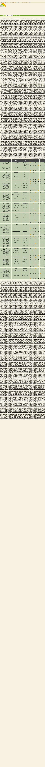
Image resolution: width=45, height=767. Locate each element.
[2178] (39, 95)
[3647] (33, 154)
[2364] (27, 103)
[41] (10, 280)
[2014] (8, 89)
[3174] (25, 135)
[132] (5, 21)
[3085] (17, 132)
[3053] (40, 130)
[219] (16, 24)
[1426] (28, 65)
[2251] (13, 99)
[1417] (9, 65)
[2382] (20, 104)
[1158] (3, 55)
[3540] (32, 150)
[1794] (39, 80)
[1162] (11, 55)
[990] (12, 48)
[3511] (16, 149)
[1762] (17, 79)
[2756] (43, 118)
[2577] (26, 111)
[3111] (27, 133)
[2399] (11, 105)
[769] (44, 41)
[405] (15, 30)
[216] (11, 24)
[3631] (44, 153)
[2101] (12, 93)
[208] (42, 23)
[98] (37, 19)
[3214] (20, 137)
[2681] (20, 116)
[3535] (22, 150)
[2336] (13, 102)
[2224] (2, 98)
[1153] (37, 54)
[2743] (16, 118)
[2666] (34, 115)
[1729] (37, 77)
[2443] (13, 106)
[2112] (35, 93)
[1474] (39, 67)
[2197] (34, 96)
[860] (18, 44)
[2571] (13, 111)
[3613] (6, 153)
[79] (13, 19)
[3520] (35, 149)
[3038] (8, 130)
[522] (32, 33)
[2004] (32, 88)
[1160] (7, 55)
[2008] (40, 88)
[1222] (3, 58)
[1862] (3, 83)
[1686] (36, 76)
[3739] (34, 158)
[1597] (29, 72)
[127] (41, 20)
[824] (2, 43)
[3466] (11, 147)
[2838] (36, 122)
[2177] (37, 95)
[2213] (23, 97)
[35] (2, 280)
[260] (39, 286)
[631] (36, 36)
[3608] (40, 152)
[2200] (40, 96)
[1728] (35, 77)
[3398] (3, 145)
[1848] (18, 82)
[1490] (28, 68)
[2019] (19, 89)
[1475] (41, 67)
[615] (10, 36)
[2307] (41, 100)
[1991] (5, 88)
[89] (26, 19)
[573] (28, 35)
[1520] (2, 70)
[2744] (18, 118)
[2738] (6, 118)
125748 (4, 276)
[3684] (21, 156)
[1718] (14, 77)
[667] (7, 38)
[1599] (33, 72)
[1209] (20, 57)
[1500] (4, 69)
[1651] (8, 75)
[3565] (40, 151)
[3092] (32, 132)
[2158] (42, 94)
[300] (18, 26)
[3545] (42, 150)
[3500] (38, 148)
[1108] (32, 53)
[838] (26, 43)
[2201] (42, 96)
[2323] (30, 101)
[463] (23, 31)
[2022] (25, 89)
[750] (12, 41)
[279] (27, 25)
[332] (27, 27)
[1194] (34, 56)
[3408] (24, 145)
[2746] (22, 118)
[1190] (25, 56)
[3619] (19, 153)
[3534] (20, 150)
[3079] (5, 132)
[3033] (42, 129)
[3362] (17, 143)
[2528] (13, 110)
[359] (27, 28)
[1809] (26, 81)
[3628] (38, 153)
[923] (34, 46)
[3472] (24, 147)
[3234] (17, 138)
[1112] (40, 53)
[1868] (15, 83)
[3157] (34, 134)
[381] (20, 29)
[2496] (35, 108)
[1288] (7, 60)
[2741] (12, 118)
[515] (21, 33)
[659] (38, 37)
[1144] (18, 54)
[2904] (40, 124)
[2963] (30, 127)
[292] (5, 26)
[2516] (32, 109)
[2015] (11, 89)
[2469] (23, 107)
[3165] (6, 135)
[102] (43, 19)
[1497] (42, 68)
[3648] (35, 154)
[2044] (27, 90)
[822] (43, 42)
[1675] (13, 76)
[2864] (2, 123)
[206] (39, 23)
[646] (17, 37)
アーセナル (25, 192)
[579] (38, 35)
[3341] (17, 142)
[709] (33, 39)
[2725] (23, 117)
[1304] (40, 60)
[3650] (39, 154)
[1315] (19, 61)
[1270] (14, 59)
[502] (43, 32)
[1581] (40, 71)
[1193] (31, 56)
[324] (13, 27)
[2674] (6, 116)
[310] (35, 26)
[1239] (38, 58)
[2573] (17, 111)
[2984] (29, 128)
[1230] (20, 58)
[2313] (9, 101)
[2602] (34, 112)
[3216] (24, 137)
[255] (31, 286)
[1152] (35, 54)
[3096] (40, 132)
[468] (31, 31)
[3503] (44, 148)
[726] (17, 40)
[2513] (26, 109)
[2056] (7, 91)
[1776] (2, 80)
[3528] (7, 150)
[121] (31, 20)
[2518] (36, 109)
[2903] (38, 124)
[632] (38, 36)
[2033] (4, 90)
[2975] (11, 128)
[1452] (38, 66)
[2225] (4, 98)
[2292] (10, 100)
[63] (37, 280)
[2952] (7, 127)
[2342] (25, 102)
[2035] (8, 90)
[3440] (2, 146)
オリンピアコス (16, 162)
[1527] (16, 70)
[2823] (5, 122)
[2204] (4, 97)
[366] (39, 28)
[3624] (29, 153)
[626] (28, 36)
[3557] (23, 151)
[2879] (33, 123)
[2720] (13, 117)
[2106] (22, 93)
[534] (8, 34)
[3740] (36, 158)
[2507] (13, 109)
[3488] (13, 148)
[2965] (34, 127)
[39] (7, 280)
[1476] (43, 67)
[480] (7, 32)
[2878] (31, 123)
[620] (18, 36)
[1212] (27, 57)
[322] (10, 27)
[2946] (39, 126)
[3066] (22, 131)
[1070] (42, 51)
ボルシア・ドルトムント (16, 194)
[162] (10, 22)
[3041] (15, 130)
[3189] (12, 136)
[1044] (32, 50)
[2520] (40, 109)
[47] (17, 280)
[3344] (24, 142)
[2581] (34, 111)
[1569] (15, 71)
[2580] (32, 111)
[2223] (44, 97)
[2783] (11, 120)
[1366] (36, 63)
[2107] (25, 93)
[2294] (14, 100)
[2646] (36, 114)
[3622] (25, 153)
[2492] (27, 108)
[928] (42, 46)
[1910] (14, 85)
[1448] (29, 66)
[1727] (33, 77)
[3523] (41, 149)
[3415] (38, 145)
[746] (6, 41)
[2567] (5, 111)
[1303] (38, 60)
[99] (38, 19)
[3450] (22, 146)
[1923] (41, 85)
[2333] (6, 102)
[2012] (4, 89)
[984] (2, 48)
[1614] (20, 73)
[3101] (6, 133)
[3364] (21, 143)
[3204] (43, 136)
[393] (40, 29)
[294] (8, 26)
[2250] (11, 99)
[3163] (2, 135)
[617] (13, 36)
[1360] (24, 63)
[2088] (29, 92)
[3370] (34, 143)
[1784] (18, 80)
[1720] (18, 77)
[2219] (36, 97)
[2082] (17, 92)
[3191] (16, 136)
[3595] (13, 152)
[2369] (37, 103)
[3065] (20, 131)
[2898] (28, 124)
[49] (20, 280)
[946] (28, 47)
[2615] (16, 113)
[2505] (9, 109)
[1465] (20, 67)
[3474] (28, 147)
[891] (25, 45)
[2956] (15, 127)
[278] (26, 25)
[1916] (27, 85)
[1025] (37, 49)
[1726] (31, 77)
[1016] (18, 49)
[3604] (32, 152)
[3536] (24, 150)
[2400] (13, 105)
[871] (36, 44)
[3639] (16, 154)
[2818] (39, 121)
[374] (8, 29)
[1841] (4, 82)
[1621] (34, 73)
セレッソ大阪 (25, 263)
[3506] (6, 149)
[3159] (38, 134)
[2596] (21, 112)
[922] (32, 46)
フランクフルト (16, 240)
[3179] (36, 135)
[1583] (44, 71)
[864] (25, 44)
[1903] (44, 84)
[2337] (15, 102)
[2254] (20, 99)
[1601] (37, 72)
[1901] (40, 84)
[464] (25, 31)
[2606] (42, 112)
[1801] (9, 81)
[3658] (11, 155)
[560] (7, 35)
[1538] (39, 70)
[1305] (42, 60)
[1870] (20, 83)
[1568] (13, 71)
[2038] (14, 90)
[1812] (32, 81)
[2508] (15, 109)
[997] (24, 48)
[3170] (17, 135)
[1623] (38, 73)
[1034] (11, 50)
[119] (27, 20)
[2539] (36, 110)
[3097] (42, 132)
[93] (31, 19)
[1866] (11, 83)
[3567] (44, 151)
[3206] (3, 137)
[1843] (8, 82)
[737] (35, 40)
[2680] (18, 116)
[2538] (34, 110)
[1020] (27, 49)
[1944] (40, 86)
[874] (41, 44)
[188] (9, 23)
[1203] (8, 57)
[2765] (17, 119)
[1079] (16, 52)
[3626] (34, 153)
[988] (9, 48)
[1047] (38, 50)
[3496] (29, 148)
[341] (42, 27)
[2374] (3, 104)
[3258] (22, 139)
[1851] (25, 82)
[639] (5, 37)
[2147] (19, 94)
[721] (8, 40)
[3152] (24, 134)
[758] (26, 41)
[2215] (27, 97)
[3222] (36, 137)
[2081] (15, 92)
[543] (23, 34)
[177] (35, 22)
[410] (23, 30)
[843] (34, 43)
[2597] (23, 112)
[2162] (6, 95)
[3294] (8, 140)
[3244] (38, 138)
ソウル (25, 265)
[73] (6, 19)
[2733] (40, 117)
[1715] (8, 77)
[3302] (25, 140)
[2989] (40, 128)
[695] (10, 39)
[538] (15, 34)
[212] (5, 24)
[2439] (5, 106)
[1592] (18, 72)
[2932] (10, 126)
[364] (36, 28)
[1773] (40, 79)
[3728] (24, 157)
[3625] (31, 153)
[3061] (12, 131)
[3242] (34, 138)
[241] (7, 286)
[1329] (4, 62)
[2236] (27, 98)
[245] (14, 286)
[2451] (30, 106)
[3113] (31, 133)
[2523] (2, 110)
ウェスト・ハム (25, 217)
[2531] (19, 110)
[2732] (38, 117)
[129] (44, 20)
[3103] (11, 133)
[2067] (30, 91)
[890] (23, 45)
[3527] (5, 150)
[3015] (5, 129)
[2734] (42, 117)
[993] (17, 48)
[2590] (8, 112)
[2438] (3, 106)
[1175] (38, 55)
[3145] (9, 134)
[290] (1, 26)
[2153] (31, 94)
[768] (42, 41)
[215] (10, 24)
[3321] (20, 141)
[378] (15, 29)
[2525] (6, 110)
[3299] (19, 140)
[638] (3, 37)
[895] (32, 45)
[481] (8, 32)
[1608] (7, 73)
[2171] (25, 95)
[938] (15, 47)
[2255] (22, 99)
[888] (20, 45)
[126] (39, 20)
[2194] (28, 96)
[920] (29, 46)
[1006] (42, 48)
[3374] (42, 143)
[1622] (36, 73)
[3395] (41, 144)
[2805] (12, 121)
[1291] (13, 60)
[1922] (39, 85)
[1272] (18, 59)
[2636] (15, 114)
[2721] (15, 117)
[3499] (36, 148)
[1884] (4, 84)
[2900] (32, 124)
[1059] (19, 51)
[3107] (19, 133)
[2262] (36, 99)
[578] (37, 35)
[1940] (32, 86)
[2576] (24, 111)
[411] (25, 30)
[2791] (27, 120)
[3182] (42, 135)
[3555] (19, 151)
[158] (3, 22)
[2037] (12, 90)
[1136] (2, 54)
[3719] (5, 157)
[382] (21, 29)
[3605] (34, 152)
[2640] (24, 114)
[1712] (2, 77)
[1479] (5, 68)
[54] (26, 280)
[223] (23, 24)
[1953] (15, 87)
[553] (40, 34)
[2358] (14, 103)
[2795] (36, 120)
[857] (13, 44)
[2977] (15, 128)
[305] (26, 26)
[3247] (44, 138)
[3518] (31, 149)
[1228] (15, 58)
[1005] (40, 48)
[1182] (8, 56)
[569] (22, 35)
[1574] (25, 71)
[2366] (31, 103)
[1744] (24, 78)
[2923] (36, 125)
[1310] (8, 61)
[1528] (18, 70)
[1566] (8, 71)
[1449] (31, 66)
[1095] (5, 53)
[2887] (5, 124)
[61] (35, 280)
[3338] (11, 142)
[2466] (17, 107)
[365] (37, 28)
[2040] (18, 90)
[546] (28, 34)
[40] (8, 280)
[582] (43, 35)
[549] (33, 34)
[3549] (6, 151)
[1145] (20, 54)
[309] (33, 26)
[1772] (38, 79)
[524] (36, 33)
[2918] (25, 125)
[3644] (27, 154)
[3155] (30, 134)
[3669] (34, 155)
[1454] (42, 66)
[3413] (34, 145)
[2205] (6, 97)
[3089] (26, 132)
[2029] (40, 89)
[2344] (29, 102)
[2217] (31, 97)
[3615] (11, 153)
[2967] (38, 127)
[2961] (26, 127)
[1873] (26, 83)
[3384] (18, 144)
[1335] (16, 62)
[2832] (24, 122)
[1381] (23, 64)
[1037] (17, 50)
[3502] (42, 148)
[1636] (21, 74)
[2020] (21, 89)
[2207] (11, 97)
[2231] (16, 98)
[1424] (24, 65)
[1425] (26, 65)
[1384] (29, 64)
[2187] (13, 96)
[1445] (23, 66)
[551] (36, 34)
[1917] (29, 85)
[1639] (27, 74)
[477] (2, 32)
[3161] (42, 134)
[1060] (21, 51)
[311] (36, 26)
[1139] (8, 54)
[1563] (2, 71)
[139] (16, 21)
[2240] (35, 98)
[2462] (8, 107)
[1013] (12, 49)
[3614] (8, 153)
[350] (12, 28)
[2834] (28, 122)
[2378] (11, 104)
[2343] (27, 102)
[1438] (8, 66)
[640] (7, 37)
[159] (5, 22)
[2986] (34, 128)
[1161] (9, 55)
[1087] (33, 52)
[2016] (13, 89)
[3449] (20, 146)
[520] (29, 33)
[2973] (6, 128)
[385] (26, 29)
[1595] (25, 72)
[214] (8, 24)
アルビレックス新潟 (16, 254)
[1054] (8, 51)
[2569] (9, 111)
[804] (13, 42)
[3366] (25, 143)
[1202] (6, 57)
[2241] (37, 98)
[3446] (14, 146)
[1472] (35, 67)
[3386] (22, 144)
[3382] (14, 144)
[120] (29, 20)
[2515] (30, 109)
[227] (30, 24)
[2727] (27, 117)
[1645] (40, 74)
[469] (33, 31)
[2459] (2, 107)
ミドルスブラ (16, 224)
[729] (22, 40)
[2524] (4, 110)
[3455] (33, 146)
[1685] (34, 76)
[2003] (30, 88)
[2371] (41, 103)
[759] (27, 41)
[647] (18, 37)
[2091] (36, 92)
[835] (21, 43)
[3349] (34, 142)
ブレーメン (25, 238)
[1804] (15, 81)
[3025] (26, 129)
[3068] (27, 131)
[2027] (36, 89)
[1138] (6, 54)
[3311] (44, 140)
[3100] (4, 133)
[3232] (13, 138)
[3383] (16, 144)
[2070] (36, 91)
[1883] (2, 84)
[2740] (10, 118)
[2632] (7, 114)
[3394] (39, 144)
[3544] (40, 150)
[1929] (9, 86)
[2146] (17, 94)
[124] (36, 20)
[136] (11, 21)
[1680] (24, 76)
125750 (4, 271)
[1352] (7, 63)
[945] (26, 47)
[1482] (11, 68)
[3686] (25, 156)
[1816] (40, 81)
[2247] (5, 99)
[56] (28, 280)
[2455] (38, 106)
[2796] (38, 120)
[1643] (36, 74)
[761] (31, 41)
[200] (29, 23)
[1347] (41, 62)
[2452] (32, 106)
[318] (3, 27)
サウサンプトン (16, 219)
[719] (5, 40)
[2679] (16, 116)
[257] (34, 286)
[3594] (11, 152)
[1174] (36, 55)
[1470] (31, 67)
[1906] (6, 85)
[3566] (42, 151)
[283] (34, 25)
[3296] (13, 140)
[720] (7, 40)
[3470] (20, 147)
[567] (18, 35)
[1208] (18, 57)
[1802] (11, 81)
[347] (7, 28)
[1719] (16, 77)
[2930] (6, 126)
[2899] (30, 124)
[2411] (36, 105)
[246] (16, 286)
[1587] (8, 72)
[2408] (29, 105)
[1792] (35, 80)
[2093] (40, 92)
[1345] (37, 62)
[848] (42, 43)
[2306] (39, 100)
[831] (14, 43)
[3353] (42, 142)
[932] (5, 47)
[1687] (38, 76)
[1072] (2, 52)
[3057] (4, 131)
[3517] (29, 149)
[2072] (40, 91)
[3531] (13, 150)
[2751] (33, 118)
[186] (6, 23)
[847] (41, 43)
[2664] (29, 115)
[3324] (27, 141)
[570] (23, 35)
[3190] (14, 136)
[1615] (22, 73)
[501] (42, 32)
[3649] (37, 154)
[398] (3, 30)
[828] (9, 43)
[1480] (7, 68)
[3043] (19, 130)
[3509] (12, 149)
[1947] (2, 87)
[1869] (17, 83)
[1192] (29, 56)
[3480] (40, 147)
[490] (23, 32)
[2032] (2, 90)
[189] (11, 23)
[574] (30, 35)
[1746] (28, 78)
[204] (36, 23)
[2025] (31, 89)
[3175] (27, 135)
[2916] (21, 125)
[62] (36, 280)
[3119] (44, 133)
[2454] (36, 106)
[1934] (20, 86)
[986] (6, 48)
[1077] (12, 52)
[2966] (36, 127)
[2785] (15, 120)
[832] (16, 43)
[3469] (17, 147)
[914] (19, 46)
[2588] (4, 112)
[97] (36, 19)
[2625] (37, 113)
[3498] (34, 148)
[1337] (20, 62)
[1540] (43, 70)
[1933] (17, 86)
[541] (20, 34)
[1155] (41, 54)
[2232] (18, 98)
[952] (38, 47)
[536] (11, 34)
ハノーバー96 (16, 236)
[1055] (11, 51)
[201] (31, 23)
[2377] (9, 104)
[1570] (17, 71)
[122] (32, 20)
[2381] (17, 104)
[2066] (28, 91)
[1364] (32, 63)
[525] (37, 33)
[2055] (5, 91)
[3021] (17, 129)
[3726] (20, 157)
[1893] (23, 84)
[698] (15, 39)
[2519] (38, 109)
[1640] (29, 74)
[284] (36, 25)
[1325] (40, 61)
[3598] (20, 152)
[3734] (36, 157)
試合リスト (16, 15)
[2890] (11, 124)
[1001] (31, 48)
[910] (12, 46)
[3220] (32, 137)
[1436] (4, 66)
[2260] (32, 99)
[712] (38, 39)
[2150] (25, 94)
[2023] (27, 89)
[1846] (14, 82)
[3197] (29, 136)
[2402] (17, 105)
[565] (15, 35)
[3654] (3, 155)
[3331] (41, 141)
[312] (38, 26)
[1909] (12, 85)
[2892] (15, 124)
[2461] (6, 107)
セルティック (25, 250)
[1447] (27, 66)
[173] (28, 22)
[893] (28, 45)
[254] (29, 286)
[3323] (25, 141)
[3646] (31, 154)
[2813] (29, 121)
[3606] (36, 152)
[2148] (21, 94)
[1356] (15, 63)
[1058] (17, 51)
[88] (25, 19)
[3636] (10, 154)
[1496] (40, 68)
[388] (31, 29)
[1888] (13, 84)
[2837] (34, 122)
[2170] (22, 95)
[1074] (6, 52)
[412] (27, 30)
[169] (22, 22)
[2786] (17, 120)
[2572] (15, 111)
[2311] (5, 101)
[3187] (8, 136)
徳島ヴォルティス (25, 254)
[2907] (2, 125)
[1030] (3, 50)
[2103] (16, 93)
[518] (26, 33)
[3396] (43, 144)
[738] (37, 40)
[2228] (10, 98)
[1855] (33, 82)
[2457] (42, 106)
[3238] (25, 138)
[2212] (21, 97)
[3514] (22, 149)
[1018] (22, 49)
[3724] (15, 157)
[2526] (8, 110)
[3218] (28, 137)
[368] (42, 28)
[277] (24, 25)
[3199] (33, 136)
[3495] (27, 148)
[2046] (31, 90)
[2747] (25, 118)
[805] (15, 42)
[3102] (8, 133)
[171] (25, 22)
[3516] (27, 149)
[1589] (12, 72)
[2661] (23, 115)
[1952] (13, 87)
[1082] (22, 52)
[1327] (44, 61)
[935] (10, 47)
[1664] (35, 75)
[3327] (33, 141)
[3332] (43, 141)
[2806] (14, 121)
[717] (2, 40)
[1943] (38, 86)
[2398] (8, 105)
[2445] (17, 106)
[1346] (39, 62)
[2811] (25, 121)
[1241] (42, 58)
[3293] (6, 140)
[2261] (34, 99)
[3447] (16, 146)
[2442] (11, 106)
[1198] (42, 56)
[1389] (40, 64)
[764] (36, 41)
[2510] (20, 109)
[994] (19, 48)
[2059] (13, 91)
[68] (43, 280)
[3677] (6, 156)
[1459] (8, 67)
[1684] (32, 76)
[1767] (27, 79)
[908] (9, 46)
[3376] (2, 144)
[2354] (6, 103)
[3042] (17, 130)
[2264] (40, 99)
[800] (7, 42)
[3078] (3, 132)
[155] (43, 21)
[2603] (36, 112)
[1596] (27, 72)
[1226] (11, 58)
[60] (33, 280)
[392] (38, 29)
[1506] (17, 69)
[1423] (22, 65)
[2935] (16, 126)
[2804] (10, 121)
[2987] (36, 128)
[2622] (31, 113)
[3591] (5, 152)
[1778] (6, 80)
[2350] (42, 102)
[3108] (21, 133)
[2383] (22, 104)
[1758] (8, 79)
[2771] (30, 119)
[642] (10, 37)
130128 (4, 193)
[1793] (37, 80)
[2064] (24, 91)
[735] (32, 40)
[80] (15, 19)
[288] (42, 25)
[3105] (15, 133)
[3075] (41, 131)
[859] (16, 44)
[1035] (13, 50)
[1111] (38, 53)
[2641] (26, 114)
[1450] (34, 66)
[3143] (5, 134)
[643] (12, 37)
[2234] (22, 98)
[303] (23, 26)
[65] (40, 280)
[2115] (41, 93)
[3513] (20, 149)
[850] (1, 44)
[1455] (44, 66)
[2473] (31, 107)
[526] (39, 33)
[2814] (31, 121)
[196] (22, 23)
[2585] (42, 111)
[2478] (42, 107)
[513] (17, 33)
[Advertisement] (18, 9)
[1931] (13, 86)
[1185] (15, 56)
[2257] (26, 99)
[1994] (11, 88)
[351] (14, 28)
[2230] (14, 98)
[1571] (19, 71)
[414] (30, 30)
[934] (8, 47)
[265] (4, 25)
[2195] (30, 96)
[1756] (4, 79)
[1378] (17, 64)
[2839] (38, 122)
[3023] (22, 129)
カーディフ (25, 231)
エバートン (16, 192)
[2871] (16, 123)
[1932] (15, 86)
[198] (26, 23)
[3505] (4, 149)
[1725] (29, 77)
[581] (42, 35)
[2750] (31, 118)
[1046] (36, 50)
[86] (22, 19)
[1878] (36, 83)
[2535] (27, 110)
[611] (3, 36)
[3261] (29, 139)
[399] (5, 30)
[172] (27, 22)
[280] (29, 25)
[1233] (26, 58)
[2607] (44, 112)
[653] (28, 37)
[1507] (19, 69)
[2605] (40, 112)
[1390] (42, 64)
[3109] (23, 133)
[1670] (3, 76)
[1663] (33, 75)
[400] (7, 30)
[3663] (22, 155)
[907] (7, 46)
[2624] (35, 113)
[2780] (4, 120)
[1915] (25, 85)
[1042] (28, 50)
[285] (37, 25)
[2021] (23, 89)
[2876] (27, 123)
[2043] (25, 90)
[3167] (11, 135)
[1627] (2, 74)
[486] (17, 32)
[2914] (17, 125)
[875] (43, 44)
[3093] (34, 132)
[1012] (10, 49)
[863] (23, 44)
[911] (14, 46)
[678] (26, 38)
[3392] (35, 144)
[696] (11, 39)
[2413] (40, 105)
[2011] (2, 89)
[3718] (3, 157)
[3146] (11, 134)
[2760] (7, 119)
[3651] (41, 154)
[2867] (8, 123)
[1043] (30, 50)
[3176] (29, 135)
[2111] (33, 93)
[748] (9, 41)
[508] (9, 33)
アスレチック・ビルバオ (25, 185)
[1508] (21, 69)
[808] (20, 42)
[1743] (22, 78)
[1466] (22, 67)
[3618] (17, 153)
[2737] (4, 118)
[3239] (27, 138)
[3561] (31, 151)
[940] (18, 47)
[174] (30, 22)
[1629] (6, 74)
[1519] (44, 69)
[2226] (6, 98)
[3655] (5, 155)
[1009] (4, 49)
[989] (11, 48)
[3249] (4, 139)
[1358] (20, 63)
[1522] (6, 70)
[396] (43, 291)
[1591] (16, 72)
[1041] (26, 50)
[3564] (38, 151)
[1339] (25, 62)
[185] (4, 23)
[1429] (34, 65)
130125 (4, 218)
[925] (37, 46)
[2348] (38, 102)
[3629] (40, 153)
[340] (40, 27)
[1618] (28, 73)
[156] (43, 283)
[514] (19, 33)
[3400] (7, 145)
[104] (2, 20)
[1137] (4, 54)
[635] (43, 36)
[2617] (20, 113)
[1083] (25, 52)
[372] (5, 29)
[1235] (30, 58)
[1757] (6, 79)
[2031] (44, 89)
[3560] (29, 151)
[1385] (31, 64)
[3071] (33, 131)
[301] (20, 26)
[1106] (28, 53)
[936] (11, 47)
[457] (13, 31)
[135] (10, 21)
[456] (11, 31)
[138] (15, 21)
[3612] (4, 153)
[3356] (4, 143)
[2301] (29, 100)
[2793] (31, 120)
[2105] (20, 93)
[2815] (33, 121)
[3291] (2, 140)
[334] (30, 27)
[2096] (2, 93)
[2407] (27, 105)
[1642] (34, 74)
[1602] (39, 72)
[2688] (35, 116)
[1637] (23, 74)
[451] (3, 31)
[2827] (13, 122)
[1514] (34, 69)
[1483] (13, 68)
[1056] (13, 51)
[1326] (42, 61)
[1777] (4, 80)
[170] (23, 22)
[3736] (40, 157)
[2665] (31, 115)
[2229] (12, 98)
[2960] (24, 127)
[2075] (2, 92)
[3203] (41, 136)
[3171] (19, 135)
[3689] (31, 156)
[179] (38, 22)
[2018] (17, 89)
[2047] (33, 90)
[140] (18, 21)
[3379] (8, 144)
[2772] (32, 119)
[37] (5, 280)
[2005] (34, 88)
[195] (21, 23)
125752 (4, 255)
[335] (32, 27)
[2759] (5, 119)
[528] (42, 33)
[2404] (21, 105)
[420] (40, 30)
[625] (26, 36)
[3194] (22, 136)
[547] (30, 34)
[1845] (12, 82)
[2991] (44, 128)
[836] (22, 43)
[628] (31, 36)
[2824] (7, 122)
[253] (27, 286)
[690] (1, 39)
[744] (2, 41)
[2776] (40, 119)
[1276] (27, 59)
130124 (4, 216)
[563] (12, 35)
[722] (10, 40)
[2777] (42, 119)
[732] (27, 40)
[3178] (34, 135)
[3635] (8, 154)
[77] (11, 19)
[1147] (25, 54)
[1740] (15, 78)
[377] (13, 29)
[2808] (18, 121)
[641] (8, 37)
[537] (13, 34)
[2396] (4, 105)
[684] (36, 38)
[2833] (26, 122)
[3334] (3, 142)
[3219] (30, 137)
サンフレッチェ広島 (16, 263)
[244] (12, 286)
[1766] (25, 79)
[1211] (25, 57)
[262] (42, 286)
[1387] (36, 64)
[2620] (27, 113)
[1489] (26, 68)
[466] (28, 31)
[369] (44, 28)
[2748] (27, 118)
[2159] (44, 94)
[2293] (12, 100)
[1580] (38, 71)
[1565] (6, 71)
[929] (44, 46)
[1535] (33, 70)
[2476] (38, 107)
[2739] (8, 118)
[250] (22, 286)
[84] (20, 19)
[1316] (21, 61)
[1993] (9, 88)
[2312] (7, 101)
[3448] (18, 146)
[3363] (19, 143)
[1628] (4, 74)
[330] (23, 27)
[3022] (20, 129)
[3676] (4, 156)
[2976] (13, 128)
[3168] (13, 135)
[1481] (9, 68)
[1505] (15, 69)
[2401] (15, 105)
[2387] (30, 104)
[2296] (18, 100)
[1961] (31, 87)
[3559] (27, 151)
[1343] (33, 62)
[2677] (12, 116)
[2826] (11, 122)
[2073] (42, 91)
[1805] (17, 81)
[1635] (19, 74)
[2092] (38, 92)
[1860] (43, 82)
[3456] (35, 146)
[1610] (11, 73)
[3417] (42, 145)
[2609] (4, 113)
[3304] (29, 140)
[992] (16, 48)
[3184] (2, 136)
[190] (12, 23)
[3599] (22, 152)
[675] (21, 38)
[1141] (12, 54)
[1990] (3, 88)
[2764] (15, 119)
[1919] (33, 85)
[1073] (4, 52)
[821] (42, 42)
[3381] (12, 144)
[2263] (38, 99)
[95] (33, 19)
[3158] (36, 134)
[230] (35, 24)
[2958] (20, 127)
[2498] (39, 108)
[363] (34, 28)
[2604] (38, 112)
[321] (8, 27)
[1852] (27, 82)
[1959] (27, 87)
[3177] (31, 135)
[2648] (40, 114)
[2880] (35, 123)
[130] (1, 21)
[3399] (5, 145)
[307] (30, 26)
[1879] (38, 83)
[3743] (42, 158)
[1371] (2, 64)
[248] (19, 286)
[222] (21, 24)
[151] (36, 21)
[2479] (44, 107)
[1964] (38, 87)
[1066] (34, 51)
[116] (22, 20)
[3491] (19, 148)
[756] (22, 41)
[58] (31, 280)
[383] (23, 29)
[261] (41, 286)
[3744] (44, 158)
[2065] (26, 91)
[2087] (27, 92)
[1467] (25, 67)
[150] (35, 21)
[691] (3, 39)
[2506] (11, 109)
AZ (25, 196)
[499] (38, 32)
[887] (18, 45)
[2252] (15, 99)
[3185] (4, 136)
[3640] (18, 154)
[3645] (29, 154)
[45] (15, 280)
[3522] (39, 149)
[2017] (15, 89)
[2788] (21, 120)
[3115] (36, 133)
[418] (37, 30)
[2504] (7, 109)
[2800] (2, 121)
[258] (36, 286)
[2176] (35, 95)
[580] (40, 35)
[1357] (17, 63)
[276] (22, 25)
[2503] (5, 109)
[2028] (38, 89)
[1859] (41, 82)
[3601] (26, 152)
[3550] (8, 151)
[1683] (30, 76)
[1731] (41, 77)
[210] (1, 24)
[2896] (24, 124)
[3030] (36, 129)
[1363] (30, 63)
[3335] (5, 142)
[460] (18, 31)
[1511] (27, 69)
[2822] (3, 122)
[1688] (40, 76)
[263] (44, 286)
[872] (38, 44)
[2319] (22, 101)
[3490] (17, 148)
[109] (11, 20)
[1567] (11, 71)
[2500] (43, 108)
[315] (43, 26)
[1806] (20, 81)
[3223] (38, 137)
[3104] (13, 133)
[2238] (31, 98)
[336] (33, 27)
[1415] (5, 65)
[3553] (15, 151)
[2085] (23, 92)
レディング (25, 227)
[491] (25, 32)
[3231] (11, 138)
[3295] (11, 140)
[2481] (4, 108)
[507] (7, 33)
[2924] (38, 125)
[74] (7, 19)
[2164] (10, 95)
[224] (25, 24)
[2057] (9, 91)
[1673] (9, 76)
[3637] (12, 154)
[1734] (3, 78)
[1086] (31, 52)
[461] (20, 31)
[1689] (42, 76)
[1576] (29, 71)
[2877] (29, 123)
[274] (19, 25)
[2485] (12, 108)
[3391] (33, 144)
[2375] (5, 104)
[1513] (31, 69)
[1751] (38, 78)
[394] (41, 29)
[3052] (38, 130)
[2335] (11, 102)
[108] (9, 20)
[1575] (27, 71)
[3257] (20, 139)
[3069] (29, 131)
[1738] (11, 78)
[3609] (42, 152)
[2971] (2, 128)
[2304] (35, 100)
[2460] (4, 107)
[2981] (23, 128)
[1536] (35, 70)
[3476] (32, 147)
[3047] (27, 130)
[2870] (14, 123)
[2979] (19, 128)
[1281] (37, 59)
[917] (24, 46)
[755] (21, 41)
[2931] (8, 126)
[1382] (25, 64)
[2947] (41, 126)
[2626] (39, 113)
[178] (37, 22)
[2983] (27, 128)
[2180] (43, 95)
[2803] (8, 121)
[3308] (38, 140)
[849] (44, 43)
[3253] (12, 139)
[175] (32, 22)
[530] (1, 34)
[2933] (12, 126)
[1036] (15, 50)
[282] (32, 25)
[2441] (9, 106)
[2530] (17, 110)
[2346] (34, 102)
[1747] (30, 78)
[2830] (20, 122)
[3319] (16, 141)
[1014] (14, 49)
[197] (24, 23)
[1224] (7, 58)
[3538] (28, 150)
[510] (12, 33)
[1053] (6, 51)
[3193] (20, 136)
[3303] (27, 140)
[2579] (30, 111)
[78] (12, 19)
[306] (28, 26)
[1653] (12, 75)
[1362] (28, 63)
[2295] (16, 100)
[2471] (27, 107)
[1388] (38, 64)
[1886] (8, 84)
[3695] (44, 156)
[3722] (11, 157)
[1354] (11, 63)
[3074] (39, 131)
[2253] (17, 99)
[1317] (23, 61)
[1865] (9, 83)
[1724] (27, 77)
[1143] (16, 54)
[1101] (17, 53)
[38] (6, 280)
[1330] (6, 62)
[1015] (16, 49)
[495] (32, 32)
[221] (20, 24)
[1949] (6, 87)
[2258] (28, 99)
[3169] (15, 135)
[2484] (10, 108)
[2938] (22, 126)
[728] (20, 40)
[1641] (31, 74)
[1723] (25, 77)
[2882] (39, 123)
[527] (41, 33)
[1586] (6, 72)
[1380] (21, 64)
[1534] (31, 70)
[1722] (22, 77)
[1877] (34, 83)
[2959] (22, 127)
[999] (27, 48)
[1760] (13, 79)
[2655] (11, 115)
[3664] (24, 155)
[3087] (22, 132)
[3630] (42, 153)
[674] (19, 38)
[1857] (37, 82)
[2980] (21, 128)
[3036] (4, 130)
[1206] (14, 57)
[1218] (39, 57)
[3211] (13, 137)
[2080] (13, 92)
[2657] (15, 115)
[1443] (19, 66)
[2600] (29, 112)
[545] (26, 34)
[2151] (27, 94)
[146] (28, 21)
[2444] (15, 106)
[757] (24, 41)
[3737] (42, 157)
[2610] (6, 113)
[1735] (5, 78)
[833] (17, 43)
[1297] (26, 60)
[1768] (29, 79)
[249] (21, 286)
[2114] (39, 93)
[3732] (32, 157)
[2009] (42, 88)
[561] (8, 35)
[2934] (14, 126)
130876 (4, 239)
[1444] (21, 66)
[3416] (40, 145)
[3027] (30, 129)
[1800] (7, 81)
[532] (5, 34)
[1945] (42, 86)
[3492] (21, 148)
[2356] (10, 103)
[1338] (22, 62)
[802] (10, 42)
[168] (20, 22)
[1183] (11, 56)
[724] (13, 40)
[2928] (2, 126)
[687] (41, 38)
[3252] (10, 139)
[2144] (13, 94)
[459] (16, 31)
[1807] (22, 81)
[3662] (20, 155)
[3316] (10, 141)
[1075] (8, 52)
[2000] (24, 88)
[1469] (29, 67)
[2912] (13, 125)
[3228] (4, 138)
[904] (2, 46)
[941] (20, 47)
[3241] (31, 138)
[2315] (13, 101)
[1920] (35, 85)
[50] (21, 280)
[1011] (8, 49)
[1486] (20, 68)
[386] (28, 29)
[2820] (43, 121)
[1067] (36, 51)
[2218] (34, 97)
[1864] (7, 83)
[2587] (2, 112)
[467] (30, 31)
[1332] (10, 62)
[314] (41, 26)
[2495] (33, 108)
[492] (27, 32)
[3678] (8, 156)
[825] (4, 43)
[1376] (13, 64)
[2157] (40, 94)
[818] (37, 42)
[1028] (43, 49)
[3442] (6, 146)
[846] (39, 43)
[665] (4, 38)
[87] (23, 19)
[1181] (6, 56)
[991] (14, 48)
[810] (23, 42)
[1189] (23, 56)
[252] (26, 286)
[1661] (29, 75)
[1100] (15, 53)
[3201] (37, 136)
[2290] (6, 100)
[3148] (15, 134)
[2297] (20, 100)
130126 (4, 220)
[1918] (31, 85)
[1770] (34, 79)
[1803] (13, 81)
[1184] (13, 56)
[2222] (42, 97)
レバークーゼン (25, 194)
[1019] (25, 49)
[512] (16, 33)
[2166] (14, 95)
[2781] (6, 120)
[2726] (25, 117)
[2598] (25, 112)
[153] (40, 21)
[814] (30, 42)
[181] (42, 22)
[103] (44, 281)
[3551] (11, 151)
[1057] (15, 51)
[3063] (16, 131)
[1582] (42, 71)
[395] (43, 29)
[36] (3, 280)
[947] (30, 47)
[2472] (29, 107)
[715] (43, 39)
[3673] (42, 155)
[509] (11, 33)
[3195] (25, 136)
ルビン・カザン (16, 203)
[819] (38, 42)
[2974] (8, 128)
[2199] (38, 96)
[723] (12, 40)
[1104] (24, 53)
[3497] (31, 148)
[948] (31, 47)
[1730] (39, 77)
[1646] (42, 74)
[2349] (40, 102)
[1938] (28, 86)
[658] (37, 37)
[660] (40, 37)
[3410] (28, 145)
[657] (35, 37)
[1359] (22, 63)
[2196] (32, 96)
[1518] (42, 69)
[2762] (11, 119)
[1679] (22, 76)
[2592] (13, 112)
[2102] (14, 93)
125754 (4, 260)
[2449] (26, 106)
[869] (33, 44)
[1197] (40, 56)
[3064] (18, 131)
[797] (2, 42)
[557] (2, 35)
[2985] (31, 128)
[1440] (13, 66)
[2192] (24, 96)
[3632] (2, 154)
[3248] (2, 139)
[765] (37, 41)
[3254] (14, 139)
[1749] (34, 78)
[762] (32, 41)
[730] (23, 40)
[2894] (20, 124)
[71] (3, 19)
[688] (42, 38)
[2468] (21, 107)
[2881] (37, 123)
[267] (7, 25)
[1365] (34, 63)
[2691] (41, 116)
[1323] (36, 61)
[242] (9, 286)
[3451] (25, 146)
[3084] (15, 132)
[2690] (39, 116)
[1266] (6, 59)
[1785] (20, 80)
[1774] (42, 79)
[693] (6, 39)
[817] (35, 42)
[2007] (38, 88)
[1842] (6, 82)
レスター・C (25, 215)
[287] (41, 25)
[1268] (10, 59)
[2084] (21, 92)
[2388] (32, 104)
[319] (5, 27)
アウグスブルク (25, 233)
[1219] (41, 57)
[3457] (37, 146)
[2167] (16, 95)
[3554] (17, 151)
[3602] (28, 152)
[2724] (21, 117)
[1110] (36, 53)
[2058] (11, 91)
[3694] (42, 156)
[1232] (24, 58)
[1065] (31, 51)
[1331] (8, 62)
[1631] (11, 74)
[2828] (15, 122)
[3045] (23, 130)
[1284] (43, 59)
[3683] (19, 156)
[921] (31, 46)
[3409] (26, 145)
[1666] (39, 75)
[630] (35, 36)
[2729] (31, 117)
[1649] (4, 75)
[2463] (11, 107)
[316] (43, 288)
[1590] (14, 72)
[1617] (26, 73)
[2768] (24, 119)
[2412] (38, 105)
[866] (28, 44)
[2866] (6, 123)
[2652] (4, 115)
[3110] (25, 133)
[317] (2, 27)
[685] (37, 38)
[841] (31, 43)
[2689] (37, 116)
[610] (1, 36)
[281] (31, 25)
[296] (11, 26)
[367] (41, 28)
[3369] (31, 143)
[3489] (15, 148)
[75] (8, 19)
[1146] (22, 54)
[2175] (33, 95)
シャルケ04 (25, 236)
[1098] (11, 53)
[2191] (22, 96)
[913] (17, 46)
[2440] (7, 106)
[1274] (22, 59)
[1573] (23, 71)
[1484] (15, 68)
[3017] (9, 129)
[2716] (4, 117)
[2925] (40, 125)
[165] (15, 22)
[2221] (40, 97)
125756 (4, 264)
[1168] (24, 55)
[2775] (38, 119)
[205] (37, 23)
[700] (18, 39)
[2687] (33, 116)
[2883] (41, 123)
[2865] (4, 123)
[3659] (13, 155)
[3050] (34, 130)
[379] (16, 29)
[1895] (27, 84)
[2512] (24, 109)
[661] (42, 37)
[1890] (17, 84)
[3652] (43, 154)
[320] (7, 27)
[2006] (36, 88)
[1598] (31, 72)
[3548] (4, 151)
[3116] (38, 133)
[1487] (22, 68)
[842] (32, 43)
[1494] (36, 68)
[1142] (14, 54)
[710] (35, 39)
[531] (3, 34)
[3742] (40, 158)
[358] (26, 28)
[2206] (8, 97)
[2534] (25, 110)
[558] (3, 35)
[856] (11, 44)
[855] (10, 44)
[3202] (39, 136)
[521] (31, 33)
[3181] (40, 135)
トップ (19, 15)
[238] (2, 286)
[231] (36, 24)
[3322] (22, 141)
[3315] (8, 141)
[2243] (41, 98)
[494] (30, 32)
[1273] (20, 59)
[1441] (15, 66)
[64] (38, 280)
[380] (18, 29)
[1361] (26, 63)
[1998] (20, 88)
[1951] (11, 87)
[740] (40, 40)
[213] (6, 24)
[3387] (25, 144)
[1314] (17, 61)
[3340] (15, 142)
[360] (29, 28)
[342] (43, 27)
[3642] (22, 154)
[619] (16, 36)
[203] (34, 23)
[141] (20, 21)
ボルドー (25, 174)
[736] (33, 40)
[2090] (34, 92)
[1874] (28, 83)
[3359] (11, 143)
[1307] (2, 61)
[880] (7, 45)
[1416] (7, 65)
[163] (12, 22)
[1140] (10, 54)
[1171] (30, 55)
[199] (27, 23)
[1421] (17, 65)
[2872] (18, 123)
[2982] (25, 128)
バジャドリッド (16, 187)
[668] (9, 38)
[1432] (40, 65)
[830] (12, 43)
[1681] (26, 76)
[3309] (40, 140)
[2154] (34, 94)
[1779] (8, 80)
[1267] (8, 59)
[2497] (37, 108)
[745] (4, 41)
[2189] (17, 96)
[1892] (21, 84)
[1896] (29, 84)
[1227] (13, 58)
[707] (30, 39)
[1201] (4, 57)
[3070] (31, 131)
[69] (1, 19)
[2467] (19, 107)
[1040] (24, 50)
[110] (12, 20)
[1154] (39, 54)
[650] (23, 37)
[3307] (36, 140)
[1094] (3, 53)
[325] (15, 27)
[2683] (25, 116)
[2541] (40, 110)
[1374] (8, 64)
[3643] (25, 154)
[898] (37, 45)
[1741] (17, 78)
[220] (18, 24)
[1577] (31, 71)
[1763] (19, 79)
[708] (31, 39)
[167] (18, 22)
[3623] (27, 153)
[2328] (40, 101)
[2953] (9, 127)
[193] (17, 23)
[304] (25, 26)
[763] (34, 41)
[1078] (14, 52)
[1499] (2, 69)
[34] (1, 280)
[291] (3, 26)
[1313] (15, 61)
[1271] (16, 59)
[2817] (37, 121)
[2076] (4, 92)
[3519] (33, 149)
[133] (6, 21)
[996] (22, 48)
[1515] (36, 69)
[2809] (20, 121)
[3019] (13, 129)
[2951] (5, 127)
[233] (40, 24)
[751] (14, 41)
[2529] (15, 110)
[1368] (40, 63)
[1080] (18, 52)
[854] (8, 44)
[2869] (12, 123)
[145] (26, 21)
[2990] (42, 128)
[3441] (4, 146)
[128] (42, 20)
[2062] (20, 91)
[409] (22, 30)
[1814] (36, 81)
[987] (7, 48)
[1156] (43, 54)
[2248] (7, 99)
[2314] (11, 101)
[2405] (23, 105)
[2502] (3, 109)
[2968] (40, 127)
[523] (34, 33)
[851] (3, 44)
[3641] (20, 154)
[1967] (44, 87)
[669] (11, 38)
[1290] (11, 60)
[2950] (3, 127)
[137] (13, 21)
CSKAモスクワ (25, 203)
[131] (3, 21)
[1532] (27, 70)
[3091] (30, 132)
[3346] (28, 142)
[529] (44, 33)
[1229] (17, 58)
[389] (33, 29)
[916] (22, 46)
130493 (4, 186)
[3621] (23, 153)
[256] (32, 286)
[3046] (25, 130)
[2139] (2, 94)
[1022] (31, 49)
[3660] (15, 155)
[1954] (17, 87)
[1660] (27, 75)
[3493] (23, 148)
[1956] (21, 87)
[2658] (17, 115)
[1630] (8, 74)
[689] (44, 38)
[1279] (33, 59)
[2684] (27, 116)
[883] (12, 45)
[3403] (13, 145)
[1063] (27, 51)
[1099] (13, 53)
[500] (40, 32)
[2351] (44, 102)
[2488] (18, 108)
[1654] (14, 75)
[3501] (40, 148)
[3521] (37, 149)
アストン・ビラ (16, 248)
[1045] (34, 50)
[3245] (40, 138)
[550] (35, 34)
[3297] (15, 140)
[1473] (37, 67)
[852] (5, 44)
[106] (6, 20)
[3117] (40, 133)
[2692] (43, 116)
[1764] (21, 79)
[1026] (39, 49)
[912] (16, 46)
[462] (21, 31)
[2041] (20, 90)
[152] (38, 21)
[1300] (32, 60)
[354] (19, 28)
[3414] (36, 145)
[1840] (2, 82)
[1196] (38, 56)
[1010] (6, 49)
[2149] (23, 94)
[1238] (36, 58)
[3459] (41, 146)
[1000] (29, 48)
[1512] (29, 69)
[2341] (23, 102)
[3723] (13, 157)
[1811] (30, 81)
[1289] (9, 60)
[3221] (34, 137)
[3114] (34, 133)
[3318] (14, 141)
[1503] (11, 69)
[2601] (31, 112)
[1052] (4, 51)
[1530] (22, 70)
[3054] (42, 130)
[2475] (36, 107)
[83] (18, 19)
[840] (29, 43)
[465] (26, 31)
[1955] (19, 87)
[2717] (6, 117)
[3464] (7, 147)
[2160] (2, 95)
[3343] (22, 142)
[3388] (27, 144)
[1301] (34, 60)
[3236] (21, 138)
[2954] (11, 127)
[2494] (31, 108)
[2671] (44, 115)
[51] (22, 280)
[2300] (27, 100)
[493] (28, 32)
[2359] (16, 103)
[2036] (10, 90)
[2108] (27, 93)
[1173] (34, 55)
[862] (21, 44)
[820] (40, 42)
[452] (5, 31)
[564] (13, 35)
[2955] (13, 127)
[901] (42, 45)
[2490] (22, 108)
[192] (16, 23)
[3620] (21, 153)
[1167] (22, 55)
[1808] (24, 81)
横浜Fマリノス (16, 261)
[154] (41, 21)
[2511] (22, 109)
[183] (44, 284)
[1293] (17, 60)
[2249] (9, 99)
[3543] (38, 150)
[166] (17, 22)
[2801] (4, 121)
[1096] (7, 53)
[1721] (20, 77)
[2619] (25, 113)
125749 (4, 269)
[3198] (31, 136)
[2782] (8, 120)
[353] (17, 28)
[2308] (43, 100)
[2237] (29, 98)
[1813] (34, 81)
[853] (6, 44)
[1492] (32, 68)
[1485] (17, 68)
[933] (6, 47)
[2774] (36, 119)
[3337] (9, 142)
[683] (34, 38)
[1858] (39, 82)
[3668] (32, 155)
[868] (31, 44)
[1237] (34, 58)
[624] (25, 36)
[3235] (19, 138)
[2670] (42, 115)
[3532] (15, 150)
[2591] (11, 112)
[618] (15, 36)
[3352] (40, 142)
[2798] (42, 120)
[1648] (2, 75)
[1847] (16, 82)
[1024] (35, 49)
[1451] (36, 66)
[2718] (8, 117)
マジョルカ (25, 187)
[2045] (29, 90)
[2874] (22, 123)
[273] (17, 25)
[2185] (9, 96)
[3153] (26, 134)
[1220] (43, 57)
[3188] (10, 136)
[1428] (32, 65)
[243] (11, 286)
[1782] (14, 80)
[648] (20, 37)
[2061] (17, 91)
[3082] (11, 132)
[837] (24, 43)
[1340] (27, 62)
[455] (10, 31)
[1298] (28, 60)
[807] (18, 42)
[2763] (13, 119)
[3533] (17, 150)
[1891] (19, 84)
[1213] (29, 57)
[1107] (30, 53)
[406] (17, 30)
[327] (18, 27)
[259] (37, 286)
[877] (2, 45)
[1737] (9, 78)
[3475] (30, 147)
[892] (27, 45)
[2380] (15, 104)
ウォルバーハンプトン (16, 231)
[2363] (25, 103)
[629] (33, 36)
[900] (40, 45)
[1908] (10, 85)
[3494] (25, 148)
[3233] (15, 138)
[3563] (36, 151)
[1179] (2, 56)
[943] (23, 47)
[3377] (4, 144)
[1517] (40, 69)
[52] (23, 280)
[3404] (15, 145)
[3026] (28, 129)
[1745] (26, 78)
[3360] (13, 143)
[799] (5, 42)
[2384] (24, 104)
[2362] (22, 103)
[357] (24, 28)
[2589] (6, 112)
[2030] (42, 89)
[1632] (13, 74)
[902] (43, 45)
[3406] (20, 145)
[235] (43, 24)
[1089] (37, 52)
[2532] (21, 110)
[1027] (41, 49)
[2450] (28, 106)
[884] (13, 45)
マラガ (16, 185)
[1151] (33, 54)
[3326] (31, 141)
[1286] (3, 60)
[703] (23, 39)
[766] (39, 41)
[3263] (33, 139)
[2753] (37, 118)
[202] (32, 23)
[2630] (3, 114)
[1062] (25, 51)
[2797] (40, 120)
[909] (11, 46)
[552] (38, 34)
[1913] (20, 85)
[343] (44, 289)
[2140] (4, 94)
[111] (14, 20)
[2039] (16, 90)
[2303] (33, 100)
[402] (10, 30)
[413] (28, 30)
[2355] (8, 103)
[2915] (19, 125)
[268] (9, 25)
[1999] (22, 88)
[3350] (36, 142)
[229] (33, 24)
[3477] (34, 147)
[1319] (27, 61)
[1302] (36, 60)
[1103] (22, 53)
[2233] (20, 98)
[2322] (28, 101)
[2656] (13, 115)
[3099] (2, 133)
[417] (35, 30)
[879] (5, 45)
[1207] (16, 57)
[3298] (17, 140)
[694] (8, 39)
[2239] (33, 98)
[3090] (28, 132)
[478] (3, 32)
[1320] (29, 61)
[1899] (36, 84)
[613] (6, 36)
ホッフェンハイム (16, 233)
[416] (33, 30)
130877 (4, 241)
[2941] (29, 126)
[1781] (12, 80)
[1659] (25, 75)
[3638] (14, 154)
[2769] (26, 119)
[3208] (7, 137)
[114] (19, 20)
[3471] (22, 147)
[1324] (38, 61)
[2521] (42, 109)
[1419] (13, 65)
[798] (3, 42)
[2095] (44, 92)
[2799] (44, 120)
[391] (36, 29)
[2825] (9, 122)
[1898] (34, 84)
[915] (21, 46)
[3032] (40, 129)
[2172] (27, 95)
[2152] (29, 94)
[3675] (2, 156)
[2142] (8, 94)
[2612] (10, 113)
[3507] (8, 149)
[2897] (26, 124)
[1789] (29, 80)
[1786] (22, 80)
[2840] (40, 122)
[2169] (20, 95)
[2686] (31, 116)
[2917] (23, 125)
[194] (19, 23)
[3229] (6, 138)
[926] (39, 46)
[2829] (17, 122)
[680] (29, 38)
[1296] (24, 60)
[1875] (30, 83)
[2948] (43, 126)
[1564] (4, 71)
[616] (11, 36)
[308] (31, 26)
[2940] (27, 126)
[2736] (2, 118)
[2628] (43, 113)
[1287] (5, 60)
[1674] (11, 76)
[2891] (13, 124)
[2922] (34, 125)
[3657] (9, 155)
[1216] (35, 57)
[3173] (23, 135)
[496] (33, 32)
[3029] (34, 129)
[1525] (12, 70)
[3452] (27, 146)
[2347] (36, 102)
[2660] (21, 115)
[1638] (25, 74)
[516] (22, 33)
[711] (36, 39)
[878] (3, 45)
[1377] (15, 64)
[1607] (5, 73)
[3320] (18, 141)
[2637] (17, 114)
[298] (15, 26)
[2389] (34, 104)
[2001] (26, 88)
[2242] (39, 98)
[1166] (20, 55)
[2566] (3, 111)
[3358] (8, 143)
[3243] (36, 138)
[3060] (10, 131)
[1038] (20, 50)
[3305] (31, 140)
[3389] (29, 144)
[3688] (29, 156)
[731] (25, 40)
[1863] (5, 83)
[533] (6, 34)
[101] (42, 19)
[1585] (4, 72)
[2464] (13, 107)
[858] (15, 44)
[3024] (24, 129)
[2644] (32, 114)
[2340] (21, 102)
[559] (5, 35)
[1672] (7, 76)
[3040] (13, 130)
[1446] (25, 66)
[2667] (36, 115)
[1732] (43, 77)
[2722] (17, 117)
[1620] (32, 73)
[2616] (18, 113)
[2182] (3, 96)
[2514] (28, 109)
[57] (30, 280)
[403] (12, 30)
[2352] (2, 103)
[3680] (13, 156)
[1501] (6, 69)
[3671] (38, 155)
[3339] (13, 142)
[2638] (20, 114)
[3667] (30, 155)
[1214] (31, 57)
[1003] (36, 48)
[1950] (8, 87)
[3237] (23, 138)
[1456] (2, 67)
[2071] (38, 91)
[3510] (14, 149)
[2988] (38, 128)
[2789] (23, 120)
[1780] (10, 80)
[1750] (36, 78)
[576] (33, 35)
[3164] (4, 135)
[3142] (3, 134)
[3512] (18, 149)
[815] (32, 42)
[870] (35, 44)
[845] (37, 43)
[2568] (7, 111)
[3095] (38, 132)
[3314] (6, 141)
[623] (23, 36)
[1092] (43, 52)
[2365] (29, 103)
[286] (39, 25)
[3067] (25, 131)
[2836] (32, 122)
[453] (6, 31)
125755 (4, 262)
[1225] (9, 58)
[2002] (28, 88)
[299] (16, 26)
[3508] (10, 149)
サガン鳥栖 (25, 252)
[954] (41, 47)
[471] (36, 31)
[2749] (29, 118)
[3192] (18, 136)
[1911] (16, 85)
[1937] (26, 86)
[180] (40, 22)
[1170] (28, 55)
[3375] (44, 143)
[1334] (14, 62)
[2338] (17, 102)
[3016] (7, 129)
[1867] (13, 83)
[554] (41, 34)
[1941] (34, 86)
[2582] (36, 111)
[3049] (31, 130)
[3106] (17, 133)
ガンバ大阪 (25, 270)
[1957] (23, 87)
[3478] (36, 147)
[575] (32, 35)
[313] (40, 26)
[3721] (9, 157)
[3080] (7, 132)
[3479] (38, 147)
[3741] (38, 158)
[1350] (3, 63)
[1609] (9, 73)
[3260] (27, 139)
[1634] (17, 74)
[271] (14, 25)
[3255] (16, 139)
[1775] (44, 79)
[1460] (10, 67)
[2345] (31, 102)
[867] (30, 44)
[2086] (25, 92)
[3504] (2, 149)
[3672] (40, 155)
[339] (38, 27)
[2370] (39, 103)
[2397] (6, 105)
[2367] (33, 103)
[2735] (44, 117)
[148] (31, 21)
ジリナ (16, 183)
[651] (25, 37)
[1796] (43, 80)
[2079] (11, 92)
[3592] (7, 152)
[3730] (28, 157)
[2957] (17, 127)
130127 (4, 222)
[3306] (34, 140)
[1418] (11, 65)
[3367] (27, 143)
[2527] (11, 110)
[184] (2, 23)
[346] (6, 28)
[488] (20, 32)
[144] (25, 21)
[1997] (17, 88)
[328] (20, 27)
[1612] (15, 73)
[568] (20, 35)
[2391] (38, 104)
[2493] (29, 108)
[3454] (31, 146)
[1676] (15, 76)
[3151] (22, 134)
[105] (4, 20)
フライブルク (25, 240)
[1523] (8, 70)
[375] (10, 29)
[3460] (43, 146)
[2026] (34, 89)
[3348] (32, 142)
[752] (16, 41)
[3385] (20, 144)
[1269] (12, 59)
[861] (20, 44)
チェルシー (16, 215)
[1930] (11, 86)
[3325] (29, 141)
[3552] (13, 151)
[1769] (31, 79)
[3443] (8, 146)
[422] (43, 30)
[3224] (40, 137)
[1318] (25, 61)
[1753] (42, 78)
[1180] (4, 56)
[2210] (17, 97)
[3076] (43, 131)
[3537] (26, 150)
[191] (14, 23)
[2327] (38, 101)
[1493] (34, 68)
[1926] (3, 86)
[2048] (35, 90)
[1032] (7, 50)
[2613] (12, 113)
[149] (33, 21)
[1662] (31, 75)
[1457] (4, 67)
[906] (6, 46)
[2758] (3, 119)
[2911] (11, 125)
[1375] (11, 64)
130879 (4, 195)
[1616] (24, 73)
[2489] (20, 108)
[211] (3, 24)
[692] (5, 39)
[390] (35, 29)
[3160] (40, 134)
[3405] (17, 145)
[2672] (2, 116)
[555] (43, 34)
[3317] (12, 141)
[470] (35, 31)
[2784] (13, 120)
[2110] (31, 93)
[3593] (9, 152)
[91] (28, 19)
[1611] (13, 73)
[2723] (19, 117)
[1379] (19, 64)
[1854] (31, 82)
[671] (14, 38)
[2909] (6, 125)
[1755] (2, 79)
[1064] (29, 51)
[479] (5, 32)
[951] (36, 47)
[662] (43, 37)
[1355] (13, 63)
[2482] (6, 108)
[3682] (17, 156)
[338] (37, 27)
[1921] (37, 85)
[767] (41, 41)
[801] (8, 42)
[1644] (38, 74)
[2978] (17, 128)
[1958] (25, 87)
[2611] (8, 113)
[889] (22, 45)
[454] (8, 31)
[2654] (8, 115)
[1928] (7, 86)
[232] (38, 24)
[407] (18, 30)
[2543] (44, 110)
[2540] (38, 110)
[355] (21, 28)
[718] (3, 40)
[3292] (4, 140)
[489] (22, 32)
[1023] (33, 49)
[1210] (22, 57)
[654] (30, 37)
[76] (10, 19)
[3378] (6, 144)
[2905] (42, 124)
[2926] (42, 125)
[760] (29, 41)
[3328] (35, 141)
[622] (21, 36)
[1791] (33, 80)
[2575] (22, 111)
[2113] (37, 93)
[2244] (43, 98)
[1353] (9, 63)
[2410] (34, 105)
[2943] (33, 126)
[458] (15, 31)
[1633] (15, 74)
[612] (5, 36)
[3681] (15, 156)
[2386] (28, 104)
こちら (29, 2)
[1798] (3, 81)
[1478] (3, 68)
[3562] (34, 151)
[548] (31, 34)
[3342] (20, 142)
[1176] (40, 55)
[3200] (35, 136)
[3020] (15, 129)
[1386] (34, 64)
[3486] (8, 148)
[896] (33, 45)
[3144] (7, 134)
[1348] (43, 62)
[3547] (2, 151)
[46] (16, 280)
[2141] (6, 94)
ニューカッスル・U (25, 248)
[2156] (38, 94)
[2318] (20, 101)
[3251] (8, 139)
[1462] (14, 67)
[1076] (10, 52)
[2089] (31, 92)
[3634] (6, 154)
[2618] (22, 113)
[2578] (28, 111)
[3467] (13, 147)
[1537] (37, 70)
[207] (41, 23)
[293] (6, 26)
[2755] (41, 118)
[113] (17, 20)
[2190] (20, 96)
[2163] (8, 95)
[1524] (10, 70)
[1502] (8, 69)
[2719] (11, 117)
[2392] (40, 104)
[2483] (8, 108)
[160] (7, 22)
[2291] (8, 100)
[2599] (27, 112)
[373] (6, 29)
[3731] (30, 157)
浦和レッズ (25, 268)
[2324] (32, 101)
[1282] (39, 59)
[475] (43, 31)
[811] (25, 42)
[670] (12, 38)
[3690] (34, 156)
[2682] (22, 116)
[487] (18, 32)
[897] (35, 45)
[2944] (35, 126)
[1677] (17, 76)
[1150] (31, 54)
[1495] (38, 68)
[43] (12, 280)
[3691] (36, 156)
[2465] (15, 107)
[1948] (4, 87)
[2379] (13, 104)
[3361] (15, 143)
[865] (26, 44)
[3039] (11, 130)
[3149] (17, 134)
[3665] (26, 155)
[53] (25, 280)
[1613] (17, 73)
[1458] (6, 67)
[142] (21, 21)
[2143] (11, 94)
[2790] (25, 120)
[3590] (3, 152)
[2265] (42, 99)
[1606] (3, 73)
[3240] (29, 138)
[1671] (5, 76)
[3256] (18, 139)
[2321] (26, 101)
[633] (40, 36)
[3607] (38, 152)
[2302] (31, 100)
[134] (8, 21)
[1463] (16, 67)
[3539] (30, 150)
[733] (28, 40)
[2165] (12, 95)
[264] (2, 25)
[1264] (2, 59)
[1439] (11, 66)
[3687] (27, 156)
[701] (20, 39)
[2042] (22, 90)
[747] (7, 41)
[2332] (4, 102)
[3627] (36, 153)
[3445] (12, 146)
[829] (11, 43)
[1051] (2, 51)
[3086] (20, 132)
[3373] (40, 143)
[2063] (22, 91)
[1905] (4, 85)
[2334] (8, 102)
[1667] (41, 75)
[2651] (2, 115)
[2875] (25, 123)
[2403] (19, 105)
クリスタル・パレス (16, 217)
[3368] (29, 143)
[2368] (35, 103)
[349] (11, 28)
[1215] (33, 57)
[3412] (32, 145)
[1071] (44, 51)
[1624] (40, 73)
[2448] (24, 106)
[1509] (23, 69)
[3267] (41, 139)
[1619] (30, 73)
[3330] (39, 141)
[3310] (42, 140)
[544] (25, 34)
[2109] (29, 93)
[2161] (4, 95)
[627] (30, 36)
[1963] (36, 87)
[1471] (33, 67)
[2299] (25, 100)
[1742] (20, 78)
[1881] (42, 83)
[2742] (14, 118)
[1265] (4, 59)
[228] (31, 24)
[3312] (2, 141)
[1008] (2, 49)
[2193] (26, 96)
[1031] (5, 50)
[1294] (20, 60)
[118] (26, 20)
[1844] (10, 82)
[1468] (27, 67)
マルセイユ (25, 207)
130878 (4, 243)
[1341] (29, 62)
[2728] (29, 117)
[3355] (2, 143)
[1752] (40, 78)
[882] (10, 45)
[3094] (36, 132)
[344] (2, 28)
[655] (32, 37)
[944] (25, 47)
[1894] (25, 84)
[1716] (10, 77)
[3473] (26, 147)
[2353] (4, 103)
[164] (13, 22)
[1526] (14, 70)
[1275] (25, 59)
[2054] (3, 91)
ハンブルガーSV (25, 242)
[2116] (43, 93)
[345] (4, 28)
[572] (27, 35)
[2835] (30, 122)
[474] (41, 31)
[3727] (22, 157)
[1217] (37, 57)
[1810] (28, 81)
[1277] (29, 59)
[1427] (30, 65)
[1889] (15, 84)
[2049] (37, 90)
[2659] (19, 115)
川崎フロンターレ (25, 261)
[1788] (27, 80)
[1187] (19, 56)
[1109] (34, 53)
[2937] (20, 126)
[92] (30, 19)
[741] (42, 40)
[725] (15, 40)
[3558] (25, 151)
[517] (24, 33)
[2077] (6, 92)
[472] (38, 31)
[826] (6, 43)
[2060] (15, 91)
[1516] (38, 69)
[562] (10, 35)
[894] (30, 45)
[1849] (20, 82)
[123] (34, 20)
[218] (15, 24)
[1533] (29, 70)
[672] (16, 38)
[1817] (42, 81)
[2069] (34, 91)
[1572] (21, 71)
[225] (26, 24)
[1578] (34, 71)
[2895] (22, 124)
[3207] (5, 137)
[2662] (25, 115)
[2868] (10, 123)
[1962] (34, 87)
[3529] (9, 150)
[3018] (11, 129)
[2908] (4, 125)
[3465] (9, 147)
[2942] (31, 126)
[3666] (28, 155)
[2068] (32, 91)
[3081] (9, 132)
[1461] (12, 67)
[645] (15, 37)
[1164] (15, 55)
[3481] (42, 147)
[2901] (34, 124)
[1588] (10, 72)
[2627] (41, 113)
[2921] (31, 125)
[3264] (35, 139)
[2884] (43, 123)
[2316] (15, 101)
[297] (13, 26)
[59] (32, 280)
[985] (4, 48)
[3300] (21, 140)
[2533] (23, 110)
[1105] (26, 53)
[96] (35, 19)
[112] (16, 20)
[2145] (15, 94)
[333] (28, 27)
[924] (36, 46)
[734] (30, 40)
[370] (1, 29)
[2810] (22, 121)
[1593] (20, 72)
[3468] (15, 147)
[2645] (34, 114)
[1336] (18, 62)
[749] (11, 41)
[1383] (27, 64)
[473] (40, 31)
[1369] (42, 63)
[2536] (29, 110)
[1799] (5, 81)
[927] (41, 46)
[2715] (2, 117)
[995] (21, 48)
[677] (24, 38)
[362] (32, 28)
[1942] (36, 86)
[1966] (42, 87)
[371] (3, 29)
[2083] (19, 92)
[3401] (9, 145)
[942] (21, 47)
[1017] (20, 49)
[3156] (32, 134)
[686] (39, 38)
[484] (13, 32)
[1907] (8, 85)
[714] (41, 39)
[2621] (29, 113)
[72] (5, 19)
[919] (27, 46)
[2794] (34, 120)
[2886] (3, 124)
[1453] (40, 66)
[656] (33, 37)
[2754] (39, 118)
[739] (38, 40)
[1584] (2, 72)
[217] (13, 24)
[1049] (42, 50)
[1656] (18, 75)
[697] (13, 39)
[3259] (25, 139)
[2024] (29, 89)
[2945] (37, 126)
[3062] (14, 131)
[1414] (3, 65)
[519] (27, 33)
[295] (10, 26)
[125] (37, 20)
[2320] (24, 101)
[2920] (29, 125)
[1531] (25, 70)
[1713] (4, 77)
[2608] (2, 113)
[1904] (2, 85)
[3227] (2, 138)
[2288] (2, 100)
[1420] (15, 65)
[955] (43, 47)
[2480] (2, 108)
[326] (17, 27)
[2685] (29, 116)
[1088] (35, 52)
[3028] (32, 129)
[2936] (18, 126)
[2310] (3, 101)
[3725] (17, 157)
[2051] (41, 90)
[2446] (20, 106)
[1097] (9, 53)
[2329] (42, 101)
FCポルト (25, 189)
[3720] (7, 157)
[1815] (38, 81)
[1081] (20, 52)
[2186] (11, 96)
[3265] (37, 139)
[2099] (8, 93)
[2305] (37, 100)
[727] (18, 40)
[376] (11, 29)
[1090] (39, 52)
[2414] (42, 105)
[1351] (5, 63)
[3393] (37, 144)
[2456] (40, 106)
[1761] (15, 79)
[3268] (43, 139)
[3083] (13, 132)
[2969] (42, 127)
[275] (21, 25)
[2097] (4, 93)
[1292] (15, 60)
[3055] (44, 130)
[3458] (39, 146)
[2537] (31, 110)
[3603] (30, 152)
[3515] (25, 149)
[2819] (41, 121)
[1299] (30, 60)
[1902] (42, 84)
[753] (17, 41)
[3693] (40, 156)
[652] (27, 37)
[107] (7, 20)
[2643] (30, 114)
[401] (8, 30)
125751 (4, 253)
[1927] (5, 86)
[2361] (20, 103)
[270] (12, 25)
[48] (18, 280)
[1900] (38, 84)
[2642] (28, 114)
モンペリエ (16, 172)
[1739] (13, 78)
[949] (33, 47)
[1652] (10, 75)
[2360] (18, 103)
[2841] (42, 122)
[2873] (20, 123)
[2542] (42, 110)
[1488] (24, 68)
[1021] (29, 49)
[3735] (38, 157)
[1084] (27, 52)
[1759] (11, 79)
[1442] (17, 66)
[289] (44, 25)
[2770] (28, 119)
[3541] (34, 150)
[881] (8, 45)
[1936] (24, 86)
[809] (22, 42)
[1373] (6, 64)
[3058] (6, 131)
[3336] (7, 142)
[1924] (43, 85)
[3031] (38, 129)
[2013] (6, 89)
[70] (2, 19)
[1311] (11, 61)
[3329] (37, 141)
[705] (26, 39)
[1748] (32, 78)
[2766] (20, 119)
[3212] (15, 137)
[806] (17, 42)
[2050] (39, 90)
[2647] (38, 114)
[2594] (17, 112)
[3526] (3, 150)
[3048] (29, 130)
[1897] (31, 84)
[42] (11, 280)
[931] (3, 47)
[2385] (26, 104)
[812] (27, 42)
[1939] (30, 86)
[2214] (25, 97)
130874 (4, 234)
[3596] (15, 152)
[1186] (17, 56)
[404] (13, 30)
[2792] (29, 120)
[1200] (2, 57)
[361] (31, 28)
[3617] (15, 153)
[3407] (22, 145)
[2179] (41, 95)
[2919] (27, 125)
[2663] (27, 115)
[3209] (9, 137)
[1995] (13, 88)
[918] (26, 46)
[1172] (32, 55)
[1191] (27, 56)
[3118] (42, 133)
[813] (28, 42)
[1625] (42, 73)
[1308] (4, 61)
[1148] (27, 54)
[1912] (18, 85)
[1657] (20, 75)
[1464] (18, 67)
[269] (11, 25)
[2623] (33, 113)
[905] (4, 46)
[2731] (36, 117)
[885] (15, 45)
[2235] (25, 98)
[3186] (6, 136)
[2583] (38, 111)
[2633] (9, 114)
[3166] (8, 135)
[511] (14, 33)
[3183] (44, 135)
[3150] (20, 134)
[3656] (7, 155)
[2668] (38, 115)
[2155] (36, 94)
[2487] (16, 108)
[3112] (29, 133)
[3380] (10, 144)
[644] (13, 37)
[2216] (29, 97)
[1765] (23, 79)
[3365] (23, 143)
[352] (16, 28)
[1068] (38, 51)
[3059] (8, 131)
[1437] (6, 66)
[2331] (2, 102)
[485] (15, 32)
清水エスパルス (16, 275)
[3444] (10, 146)
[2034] (6, 90)
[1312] (13, 61)
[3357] (6, 143)
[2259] (30, 99)
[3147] (13, 134)
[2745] (20, 118)
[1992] (7, 88)
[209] (44, 23)
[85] (21, 19)
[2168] (18, 95)
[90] (27, 19)
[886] (17, 45)
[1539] (41, 70)
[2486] (14, 108)
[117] (24, 20)
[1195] (36, 56)
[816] (33, 42)
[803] (12, 42)
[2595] (19, 112)
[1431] (38, 65)
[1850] (22, 82)
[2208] (13, 97)
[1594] (22, 72)
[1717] (12, 77)
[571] (25, 35)
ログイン (18, 2)
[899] (38, 45)
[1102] (20, 53)
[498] (37, 32)
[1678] (20, 76)
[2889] (9, 124)
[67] (42, 280)
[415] (32, 30)
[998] (26, 48)
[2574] (20, 111)
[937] (13, 47)
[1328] (2, 62)
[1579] (36, 71)
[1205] (12, 57)
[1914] (22, 85)
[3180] (38, 135)
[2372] (43, 103)
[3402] (11, 145)
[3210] (11, 137)
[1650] (6, 75)
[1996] (15, 88)
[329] (22, 27)
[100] (40, 19)
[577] (35, 35)
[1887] (11, 84)
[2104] (18, 93)
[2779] (2, 120)
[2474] (34, 107)
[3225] (42, 137)
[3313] (4, 141)
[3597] (17, 152)
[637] (2, 37)
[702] (21, 39)
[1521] (4, 70)
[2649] (42, 114)
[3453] (29, 146)
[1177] (42, 55)
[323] (12, 27)
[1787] (25, 80)
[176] (33, 22)
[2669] (40, 115)
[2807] (16, 121)
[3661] (17, 155)
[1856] (35, 82)
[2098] (6, 93)
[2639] (22, 114)
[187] (7, 23)
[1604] (43, 72)
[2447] (22, 106)
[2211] (19, 97)
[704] (25, 39)
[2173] (29, 95)
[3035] (2, 130)
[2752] (35, 118)
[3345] (26, 142)
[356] (22, 28)
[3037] (6, 130)
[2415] (44, 105)
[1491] (30, 68)
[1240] (40, 58)
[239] (4, 286)
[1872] (24, 83)
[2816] (35, 121)
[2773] (34, 119)
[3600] (24, 152)
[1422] (20, 65)
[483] (12, 32)
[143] (23, 21)
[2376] (7, 104)
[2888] (7, 124)
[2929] (4, 126)
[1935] (22, 86)
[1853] (29, 82)
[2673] (4, 116)
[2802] (6, 121)
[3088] (24, 132)
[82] (17, 19)
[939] (16, 47)
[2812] (27, 121)
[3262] (31, 139)
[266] (6, 25)
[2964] (32, 127)
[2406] (25, 105)
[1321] (31, 61)
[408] (20, 30)
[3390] (31, 144)
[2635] (13, 114)
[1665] (37, 75)
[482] (10, 32)
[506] (6, 33)
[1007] (44, 48)
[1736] (7, 78)
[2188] (15, 96)
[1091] (41, 52)
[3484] (4, 148)
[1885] (6, 84)
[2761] (9, 119)
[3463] (5, 147)
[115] (21, 20)
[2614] (14, 113)
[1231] (22, 58)
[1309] (6, 61)
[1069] (40, 51)
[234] (41, 24)
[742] (43, 40)
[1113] (42, 53)
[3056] (2, 131)
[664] (2, 38)
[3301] (23, 140)
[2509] (17, 109)
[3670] (36, 155)
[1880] (40, 83)
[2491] (25, 108)
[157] (2, 22)
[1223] (5, 58)
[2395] (2, 105)
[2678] (14, 116)
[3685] (23, 156)
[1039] (22, 50)
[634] (41, 36)
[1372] (4, 64)
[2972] (4, 128)
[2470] (25, 107)
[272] (16, 25)
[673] (17, 38)
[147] (30, 21)
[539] (16, 34)
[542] (21, 34)
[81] (16, 19)
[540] (18, 34)
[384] (25, 29)
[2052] (43, 90)
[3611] (2, 153)
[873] (40, 44)
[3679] (11, 156)
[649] (22, 37)
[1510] (25, 69)
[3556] (21, 151)
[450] (1, 31)
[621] (20, 36)
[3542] (36, 150)
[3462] (3, 147)
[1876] (32, 83)
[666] (6, 38)
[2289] (4, 100)
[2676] (10, 116)
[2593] (15, 112)
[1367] (38, 63)
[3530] (11, 150)
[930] (1, 47)
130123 (4, 249)
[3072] (35, 131)
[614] (8, 36)
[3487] (11, 148)
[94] (32, 19)
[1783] (16, 80)
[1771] (36, 79)
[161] (8, 22)
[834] (19, 43)
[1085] (29, 52)
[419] (38, 30)
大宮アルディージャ (16, 252)
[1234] (28, 58)
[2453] (34, 106)
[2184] (7, 96)
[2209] (15, 97)
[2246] (3, 99)
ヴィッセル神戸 (16, 259)
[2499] (41, 108)
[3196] (27, 136)
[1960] (29, 87)
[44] (13, 280)
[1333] (12, 62)
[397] (2, 30)
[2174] (31, 95)
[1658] (22, 75)
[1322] (34, 61)
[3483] (2, 148)
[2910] (8, 125)
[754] (19, 41)
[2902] (36, 124)
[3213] (17, 137)
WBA (25, 219)
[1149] (29, 54)
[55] (27, 280)
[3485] (6, 148)
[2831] (22, 122)
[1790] (31, 80)
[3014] (3, 129)
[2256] (24, 99)
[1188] (21, 56)
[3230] (8, 138)
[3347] (30, 142)
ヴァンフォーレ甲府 (16, 270)
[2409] (31, 105)
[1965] (40, 87)
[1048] (40, 50)
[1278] (31, 59)
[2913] (15, 125)
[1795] (41, 80)
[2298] (22, 100)
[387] (30, 29)
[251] (24, 286)
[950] (35, 47)
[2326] (36, 101)
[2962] (28, 127)
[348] (9, 28)
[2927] (44, 125)
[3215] (22, 137)
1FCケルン (16, 242)
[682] (32, 38)
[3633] (4, 154)
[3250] (6, 139)
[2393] (42, 104)
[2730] (34, 117)
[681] (31, 38)
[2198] (36, 96)
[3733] (34, 157)
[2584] (40, 111)
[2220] (38, 97)
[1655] (16, 75)
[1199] (44, 56)
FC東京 (16, 268)
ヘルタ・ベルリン (16, 238)
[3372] (38, 143)
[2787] (19, 120)
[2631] (5, 114)
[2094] (42, 92)
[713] (40, 39)
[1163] (13, 55)
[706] (28, 39)
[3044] (21, 130)
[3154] (28, 134)
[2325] (34, 101)
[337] (35, 27)
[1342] (31, 62)
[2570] (11, 111)
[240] (6, 286)
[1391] (44, 64)
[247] (17, 286)
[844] (36, 43)
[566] (17, 35)
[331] (25, 27)
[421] (42, 30)
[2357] (12, 103)
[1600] (35, 72)
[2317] (17, 101)
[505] (4, 33)
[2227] (8, 98)
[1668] (43, 75)
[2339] (19, 102)
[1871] (22, 83)
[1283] (41, 59)
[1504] (13, 69)
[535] (10, 34)
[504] (2, 33)
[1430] (36, 65)
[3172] (21, 135)
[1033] (9, 50)
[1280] (35, 59)
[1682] (28, 76)
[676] (22, 38)
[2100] (10, 93)
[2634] (11, 114)
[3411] (30, 145)
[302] (21, 26)
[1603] (41, 72)
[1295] (22, 60)
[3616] (13, 153)
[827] (7, 43)
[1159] (5, 55)
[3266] (39, 139)
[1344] (35, 62)
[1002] (34, 48)
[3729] (26, 157)
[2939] (25, 126)
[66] (41, 280)
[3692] (38, 156)
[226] (28, 24)
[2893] (17, 124)
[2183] (5, 96)
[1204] (10, 57)
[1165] (17, 55)
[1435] (2, 66)
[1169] (26, 55)
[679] (27, 38)
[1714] (6, 77)
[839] (27, 43)
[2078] (8, 92)
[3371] (36, 143)
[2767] (22, 119)
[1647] (44, 74)
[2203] (2, 97)
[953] (40, 47)
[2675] (8, 116)
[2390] (36, 104)
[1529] (20, 70)
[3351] (38, 142)
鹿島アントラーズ (25, 275)
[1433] (42, 65)
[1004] (38, 48)
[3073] (37, 131)
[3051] (36, 130)
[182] (43, 22)
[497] (35, 32)
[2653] (6, 115)
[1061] (23, 51)
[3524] (43, 149)
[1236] (32, 58)
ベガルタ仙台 (25, 259)
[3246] (42, 138)
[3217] (26, 137)
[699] (16, 39)
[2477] (40, 107)
